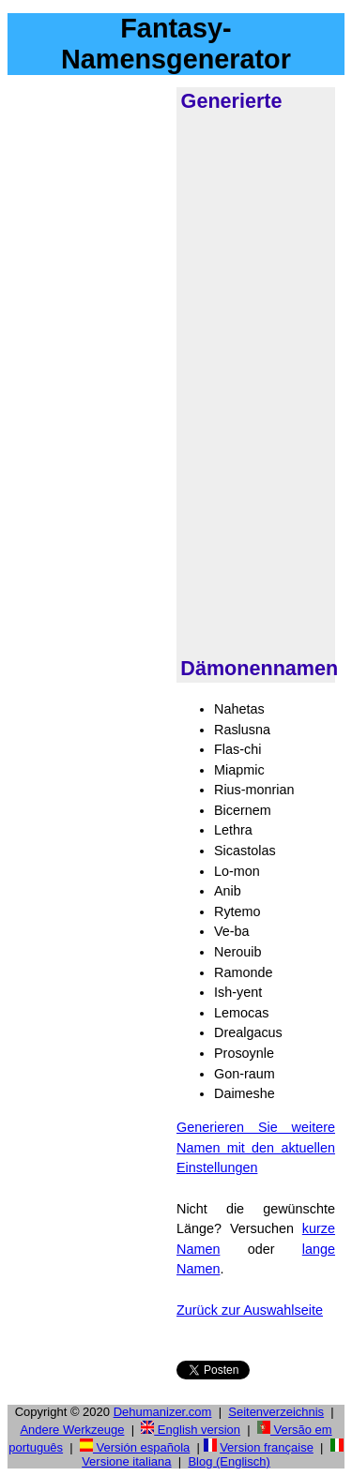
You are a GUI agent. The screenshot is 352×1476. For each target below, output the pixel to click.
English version (190, 1430)
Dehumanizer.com (163, 1412)
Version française (267, 1447)
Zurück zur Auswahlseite (249, 1310)
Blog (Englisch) (228, 1461)
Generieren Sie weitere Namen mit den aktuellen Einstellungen (255, 1147)
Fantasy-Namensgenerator (176, 43)
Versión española (135, 1447)
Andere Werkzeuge (72, 1430)
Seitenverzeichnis (276, 1412)
